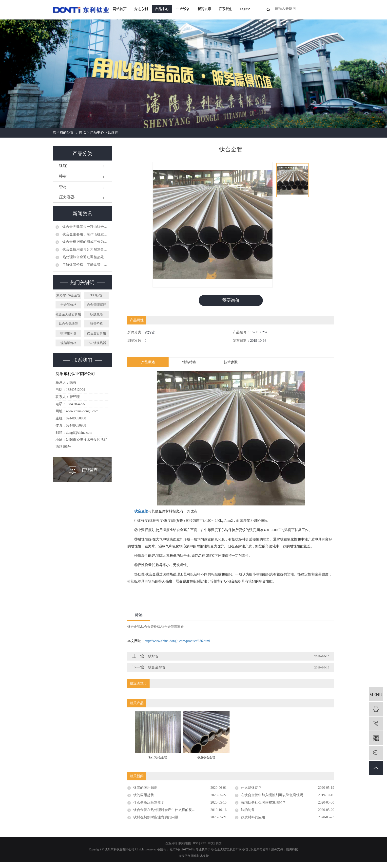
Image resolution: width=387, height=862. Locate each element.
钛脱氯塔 (96, 314)
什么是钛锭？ (251, 788)
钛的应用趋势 (143, 795)
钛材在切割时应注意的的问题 (155, 817)
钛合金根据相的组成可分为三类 (85, 242)
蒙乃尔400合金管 (68, 295)
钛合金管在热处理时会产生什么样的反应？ (166, 810)
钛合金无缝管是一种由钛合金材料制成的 (85, 227)
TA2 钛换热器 (96, 343)
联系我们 (225, 9)
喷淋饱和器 (68, 333)
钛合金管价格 (150, 627)
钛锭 (63, 165)
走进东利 (141, 9)
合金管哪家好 (96, 304)
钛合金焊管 (156, 667)
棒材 (63, 176)
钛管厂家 (236, 849)
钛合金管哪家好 (172, 627)
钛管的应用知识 (145, 788)
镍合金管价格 (96, 333)
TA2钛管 (97, 295)
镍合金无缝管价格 (68, 314)
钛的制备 (248, 810)
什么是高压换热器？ (148, 802)
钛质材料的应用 (253, 817)
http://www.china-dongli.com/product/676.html (177, 641)
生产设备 (183, 9)
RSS (195, 843)
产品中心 (162, 9)
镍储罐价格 (68, 343)
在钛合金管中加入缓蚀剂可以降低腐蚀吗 (272, 795)
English (245, 9)
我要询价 (231, 300)
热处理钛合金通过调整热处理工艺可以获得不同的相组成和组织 (85, 257)
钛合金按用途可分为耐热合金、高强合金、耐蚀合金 (85, 249)
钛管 (245, 849)
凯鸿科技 (292, 849)
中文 (211, 843)
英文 (219, 843)
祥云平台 (184, 856)
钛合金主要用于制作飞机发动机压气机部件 (85, 234)
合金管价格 (68, 304)
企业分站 (171, 843)
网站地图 (185, 843)
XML (203, 843)
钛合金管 (133, 627)
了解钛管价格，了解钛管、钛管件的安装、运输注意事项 (85, 265)
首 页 (83, 132)
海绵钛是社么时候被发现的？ (263, 802)
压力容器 (67, 197)
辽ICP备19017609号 (182, 849)
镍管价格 (96, 323)
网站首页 (120, 9)
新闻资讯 (204, 9)
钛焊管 (113, 132)
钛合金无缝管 (68, 323)
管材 (63, 187)
